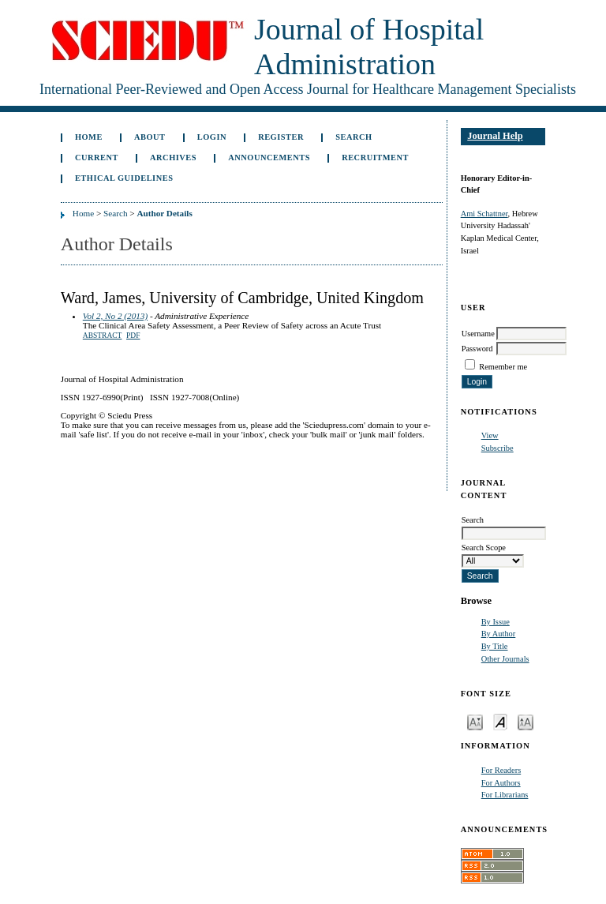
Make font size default (500, 721)
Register (281, 137)
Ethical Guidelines (124, 178)
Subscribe (497, 448)
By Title (494, 646)
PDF (133, 335)
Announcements (269, 157)
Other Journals (505, 659)
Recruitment (375, 157)
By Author (498, 633)
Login (211, 137)
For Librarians (505, 794)
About (150, 137)
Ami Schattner (484, 213)
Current (96, 157)
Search (353, 137)
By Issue (495, 621)
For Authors (501, 782)
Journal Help (494, 135)
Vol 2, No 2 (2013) (115, 316)
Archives (173, 157)
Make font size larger (525, 721)
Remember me (503, 366)
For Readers (501, 770)
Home (89, 137)
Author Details (164, 213)
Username (478, 333)
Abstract (102, 335)
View (490, 435)
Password (477, 348)
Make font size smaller (475, 721)
